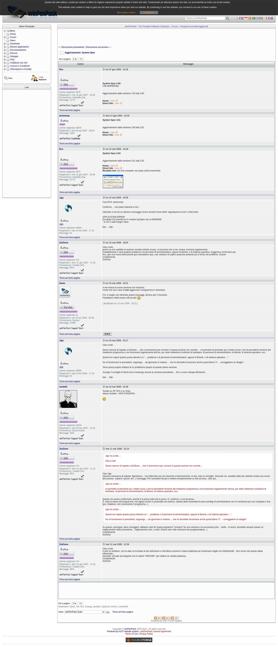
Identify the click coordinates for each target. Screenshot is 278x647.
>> (81, 59)
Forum (13, 37)
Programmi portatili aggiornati (194, 26)
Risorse (13, 53)
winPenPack (130, 629)
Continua (149, 12)
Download (15, 43)
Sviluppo (14, 56)
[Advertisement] (26, 143)
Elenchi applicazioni (19, 47)
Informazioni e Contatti (20, 69)
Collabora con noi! (18, 63)
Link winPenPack (110, 86)
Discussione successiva (97, 47)
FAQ (12, 59)
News (12, 40)
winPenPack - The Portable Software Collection (147, 26)
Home (13, 34)
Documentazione (18, 50)
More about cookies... (127, 12)
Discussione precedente (72, 47)
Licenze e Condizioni (20, 66)
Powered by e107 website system (123, 631)
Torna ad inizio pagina (69, 110)
